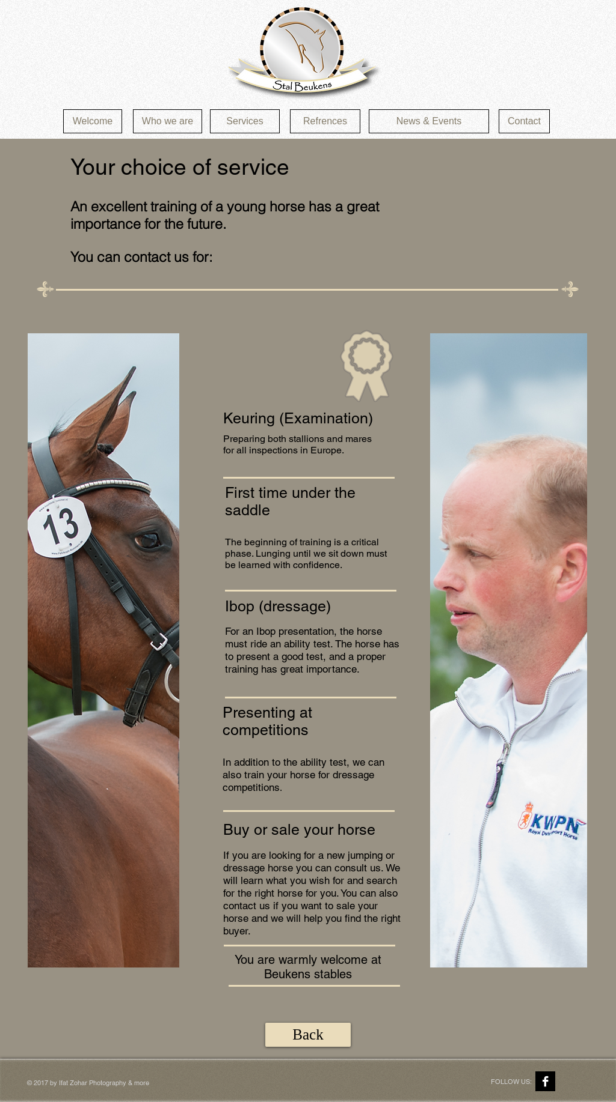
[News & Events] (429, 121)
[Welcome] (92, 121)
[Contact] (524, 121)
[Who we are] (167, 121)
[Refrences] (325, 121)
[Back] (308, 1035)
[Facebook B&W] (545, 1081)
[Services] (245, 121)
